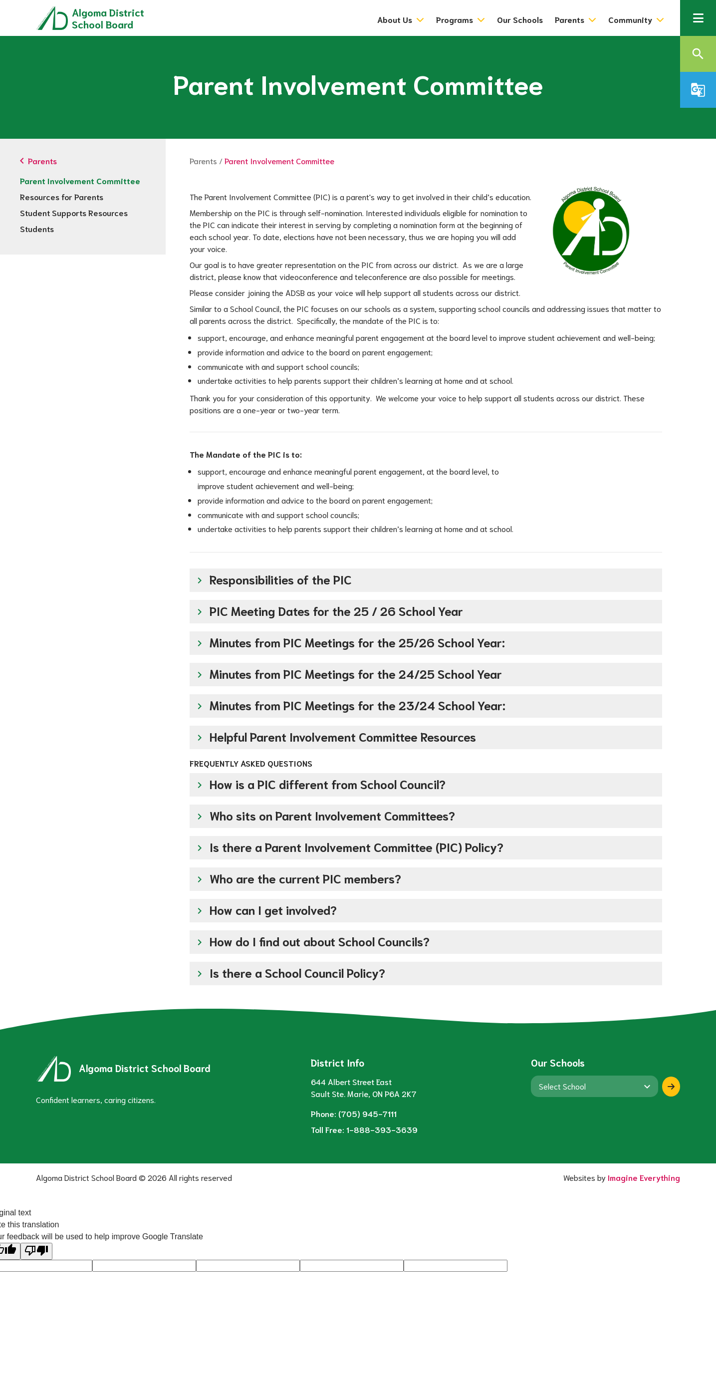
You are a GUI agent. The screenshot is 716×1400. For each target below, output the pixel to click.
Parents (203, 160)
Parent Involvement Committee (80, 180)
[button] (698, 18)
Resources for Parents (61, 196)
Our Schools (520, 19)
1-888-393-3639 (382, 1129)
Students (37, 228)
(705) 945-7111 (367, 1113)
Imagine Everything (644, 1177)
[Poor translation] (36, 1251)
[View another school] (594, 1086)
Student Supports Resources (74, 212)
